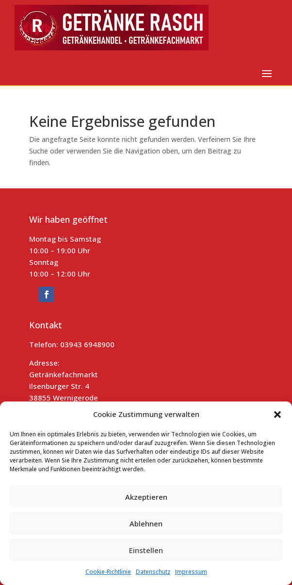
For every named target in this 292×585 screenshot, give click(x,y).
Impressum (191, 572)
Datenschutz (153, 572)
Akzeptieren (146, 497)
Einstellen (146, 550)
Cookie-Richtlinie (108, 572)
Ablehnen (146, 523)
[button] (277, 414)
